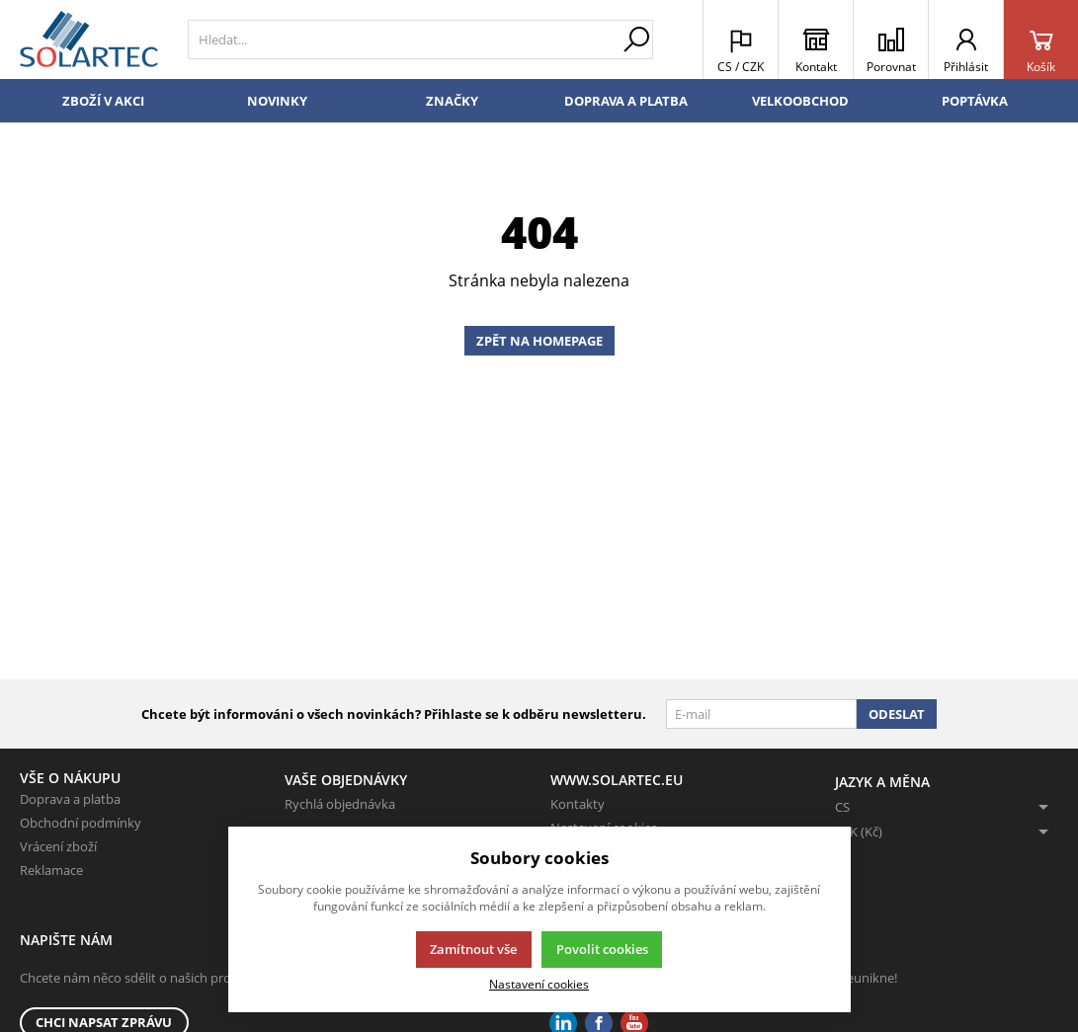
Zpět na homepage (539, 341)
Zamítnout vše (473, 949)
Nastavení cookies (539, 984)
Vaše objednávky (346, 779)
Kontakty (577, 804)
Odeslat (897, 714)
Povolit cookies (602, 949)
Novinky (277, 101)
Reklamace (51, 870)
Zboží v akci (103, 101)
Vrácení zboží (58, 846)
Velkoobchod (800, 101)
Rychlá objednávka (340, 804)
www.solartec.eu (616, 779)
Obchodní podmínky (80, 823)
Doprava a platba (626, 101)
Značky (452, 101)
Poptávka (975, 101)
